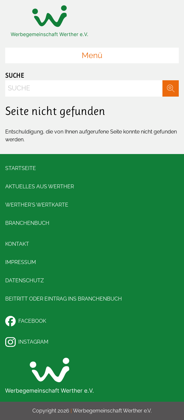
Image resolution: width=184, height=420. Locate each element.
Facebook (25, 321)
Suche (14, 75)
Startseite (20, 168)
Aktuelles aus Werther (39, 186)
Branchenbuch (27, 223)
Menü (92, 55)
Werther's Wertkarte (36, 205)
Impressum (20, 262)
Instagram (26, 342)
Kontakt (17, 244)
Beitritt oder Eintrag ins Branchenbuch (63, 299)
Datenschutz (24, 280)
